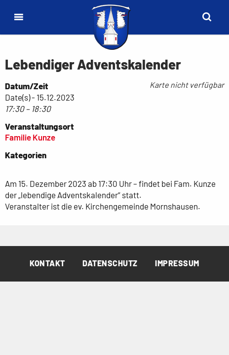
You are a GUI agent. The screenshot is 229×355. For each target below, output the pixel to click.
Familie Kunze (30, 137)
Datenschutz (110, 263)
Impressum (177, 263)
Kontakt (47, 263)
